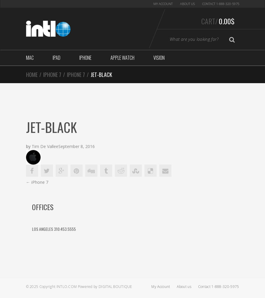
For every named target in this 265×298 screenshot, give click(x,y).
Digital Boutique (115, 286)
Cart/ (218, 21)
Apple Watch (122, 57)
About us (187, 3)
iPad (56, 57)
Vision (159, 57)
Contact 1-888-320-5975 (220, 3)
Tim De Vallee (45, 147)
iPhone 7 (52, 74)
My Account (163, 3)
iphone (85, 57)
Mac (30, 57)
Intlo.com (67, 286)
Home (32, 74)
